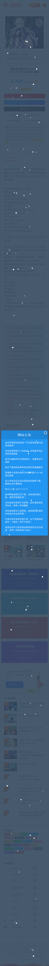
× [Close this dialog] (45, 432)
